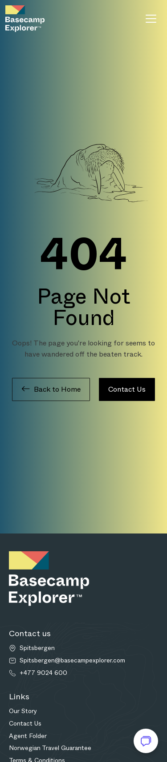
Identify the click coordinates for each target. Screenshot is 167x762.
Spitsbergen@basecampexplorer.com (72, 660)
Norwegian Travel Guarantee (50, 747)
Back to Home (51, 389)
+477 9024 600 (43, 673)
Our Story (23, 710)
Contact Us (127, 389)
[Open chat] (146, 741)
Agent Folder (28, 735)
